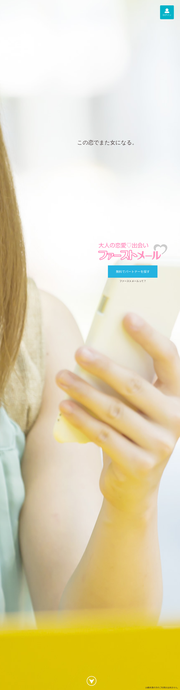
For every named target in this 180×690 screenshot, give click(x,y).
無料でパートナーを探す (133, 271)
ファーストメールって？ (132, 281)
